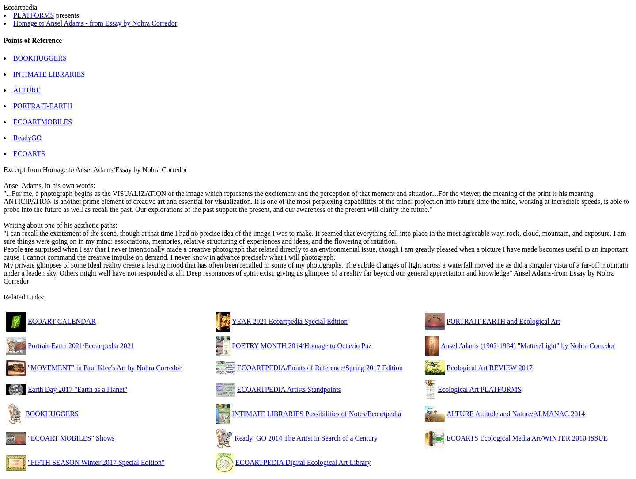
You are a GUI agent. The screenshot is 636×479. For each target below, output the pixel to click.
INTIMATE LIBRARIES (49, 74)
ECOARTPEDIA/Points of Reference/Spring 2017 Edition (320, 368)
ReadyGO (27, 138)
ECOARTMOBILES (42, 122)
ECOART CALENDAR (62, 321)
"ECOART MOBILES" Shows (71, 438)
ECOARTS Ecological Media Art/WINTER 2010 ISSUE (527, 438)
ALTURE (27, 90)
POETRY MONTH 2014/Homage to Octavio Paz (301, 345)
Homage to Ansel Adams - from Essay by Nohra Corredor (95, 23)
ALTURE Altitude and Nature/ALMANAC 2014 (516, 414)
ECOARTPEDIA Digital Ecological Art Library (303, 462)
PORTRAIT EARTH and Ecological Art (503, 321)
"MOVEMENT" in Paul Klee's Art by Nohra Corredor (105, 368)
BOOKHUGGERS (40, 58)
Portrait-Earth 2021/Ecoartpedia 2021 (81, 345)
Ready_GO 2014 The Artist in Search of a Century (306, 438)
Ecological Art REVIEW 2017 (490, 368)
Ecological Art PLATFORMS (479, 389)
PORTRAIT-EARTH (42, 106)
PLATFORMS (33, 15)
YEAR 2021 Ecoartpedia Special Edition (290, 321)
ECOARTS (29, 153)
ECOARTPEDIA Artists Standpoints (289, 389)
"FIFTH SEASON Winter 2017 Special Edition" (96, 462)
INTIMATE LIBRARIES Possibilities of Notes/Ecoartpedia (316, 414)
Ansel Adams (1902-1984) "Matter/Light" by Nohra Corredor (528, 345)
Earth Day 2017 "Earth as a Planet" (77, 389)
